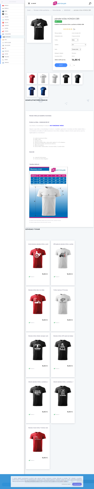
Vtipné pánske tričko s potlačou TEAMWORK (66, 381)
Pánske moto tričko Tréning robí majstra (40, 427)
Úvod (28, 10)
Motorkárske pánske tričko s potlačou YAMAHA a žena (44, 244)
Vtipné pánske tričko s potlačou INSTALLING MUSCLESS (45, 381)
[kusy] (71, 65)
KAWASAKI (67, 10)
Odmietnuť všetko (66, 484)
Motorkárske (12, 1)
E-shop (32, 3)
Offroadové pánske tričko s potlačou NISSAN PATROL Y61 (70, 244)
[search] (90, 3)
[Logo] (59, 3)
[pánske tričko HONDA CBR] (39, 16)
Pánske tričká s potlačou (41, 10)
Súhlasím (77, 484)
